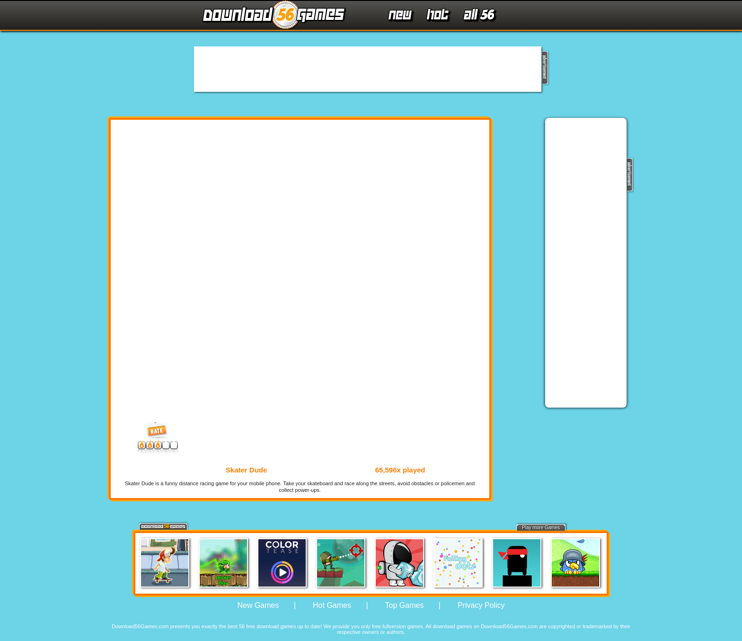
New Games (258, 605)
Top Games (404, 605)
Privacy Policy (481, 605)
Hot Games (332, 605)
